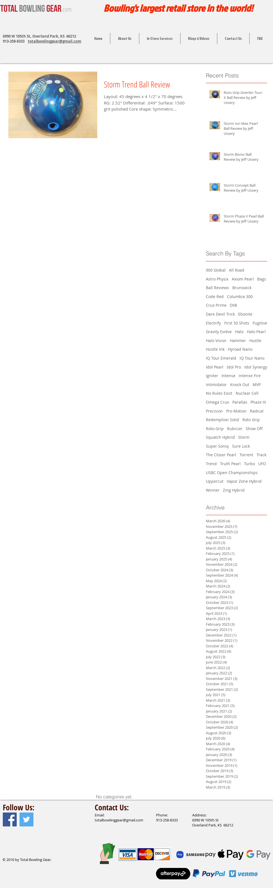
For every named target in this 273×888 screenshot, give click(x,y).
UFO (262, 463)
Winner (213, 490)
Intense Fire (250, 375)
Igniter (212, 375)
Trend (211, 463)
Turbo (249, 463)
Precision (214, 411)
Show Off (254, 428)
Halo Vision (216, 340)
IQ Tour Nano (252, 358)
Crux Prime (216, 305)
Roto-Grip (215, 428)
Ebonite (245, 314)
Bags (261, 279)
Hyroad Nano (240, 349)
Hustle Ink (215, 349)
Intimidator (216, 384)
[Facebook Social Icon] (10, 819)
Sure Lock (241, 446)
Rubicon (234, 428)
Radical (257, 411)
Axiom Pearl (243, 279)
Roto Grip (251, 419)
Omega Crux (217, 402)
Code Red (215, 296)
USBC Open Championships (232, 472)
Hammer (238, 340)
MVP (257, 384)
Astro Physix (217, 279)
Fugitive (260, 323)
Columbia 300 (240, 296)
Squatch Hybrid (220, 437)
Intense (228, 375)
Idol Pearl (214, 367)
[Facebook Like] (13, 848)
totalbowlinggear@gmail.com (54, 41)
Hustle (255, 340)
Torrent (246, 454)
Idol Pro (234, 367)
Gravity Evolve (219, 331)
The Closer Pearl (221, 454)
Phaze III (258, 402)
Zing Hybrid (234, 490)
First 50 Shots (236, 323)
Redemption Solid (222, 419)
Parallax (239, 402)
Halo (239, 331)
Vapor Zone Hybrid (244, 481)
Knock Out (239, 384)
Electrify (213, 323)
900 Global (216, 270)
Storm (243, 437)
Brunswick (242, 287)
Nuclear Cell (247, 393)
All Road (236, 270)
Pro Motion (236, 411)
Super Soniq (217, 446)
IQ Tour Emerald (221, 358)
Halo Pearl (256, 331)
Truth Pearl (230, 463)
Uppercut (214, 481)
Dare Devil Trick (220, 314)
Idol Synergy (255, 367)
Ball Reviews (217, 287)
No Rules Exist (219, 393)
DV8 (233, 305)
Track (261, 454)
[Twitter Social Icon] (26, 819)
